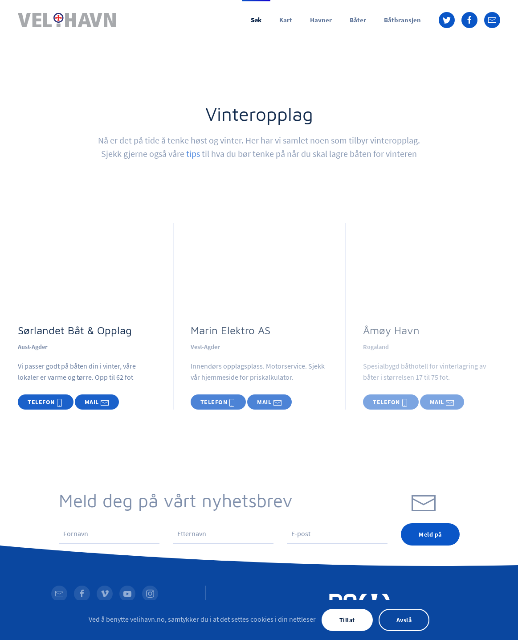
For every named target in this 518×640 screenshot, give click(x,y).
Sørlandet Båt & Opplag (75, 330)
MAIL (97, 402)
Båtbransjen (402, 20)
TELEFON (46, 402)
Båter (358, 20)
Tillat (347, 620)
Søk (256, 20)
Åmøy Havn (391, 330)
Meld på (430, 534)
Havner (321, 20)
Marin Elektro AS (230, 330)
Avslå (404, 620)
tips (193, 153)
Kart (285, 20)
